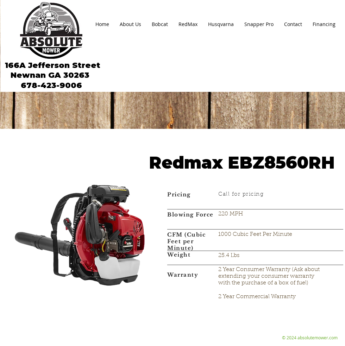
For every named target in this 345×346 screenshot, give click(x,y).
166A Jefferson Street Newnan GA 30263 (51, 70)
